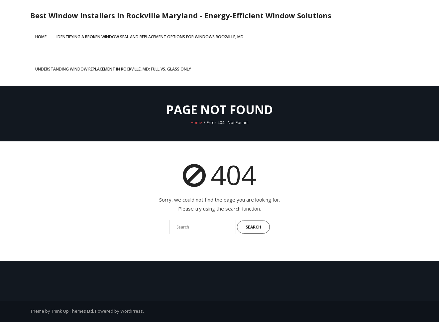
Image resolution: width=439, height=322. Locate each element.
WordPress (131, 311)
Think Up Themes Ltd (72, 311)
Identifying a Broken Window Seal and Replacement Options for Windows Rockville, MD (150, 37)
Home (41, 37)
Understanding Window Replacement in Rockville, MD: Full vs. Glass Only (113, 69)
